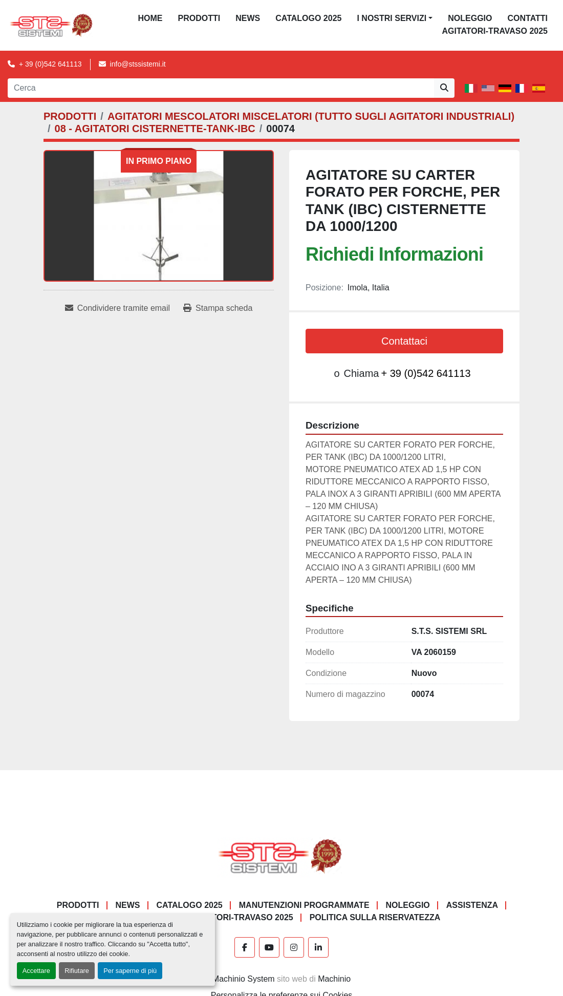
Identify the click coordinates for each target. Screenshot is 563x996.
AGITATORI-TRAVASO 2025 (495, 31)
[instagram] (294, 947)
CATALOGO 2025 (308, 18)
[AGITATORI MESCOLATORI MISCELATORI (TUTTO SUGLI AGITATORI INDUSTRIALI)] (310, 116)
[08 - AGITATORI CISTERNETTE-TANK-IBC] (155, 128)
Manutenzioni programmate (304, 905)
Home (150, 18)
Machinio (334, 978)
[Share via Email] (117, 308)
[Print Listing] (218, 308)
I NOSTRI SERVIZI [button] (391, 18)
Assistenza (472, 905)
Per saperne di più (130, 970)
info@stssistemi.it (138, 64)
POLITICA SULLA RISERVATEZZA (375, 917)
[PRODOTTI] (70, 116)
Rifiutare (76, 970)
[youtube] (269, 947)
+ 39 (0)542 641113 (50, 64)
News (247, 18)
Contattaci (404, 341)
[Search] (221, 88)
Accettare (36, 970)
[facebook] (244, 947)
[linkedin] (318, 947)
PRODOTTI (199, 18)
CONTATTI (527, 18)
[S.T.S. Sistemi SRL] (282, 855)
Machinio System (243, 978)
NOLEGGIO (470, 18)
